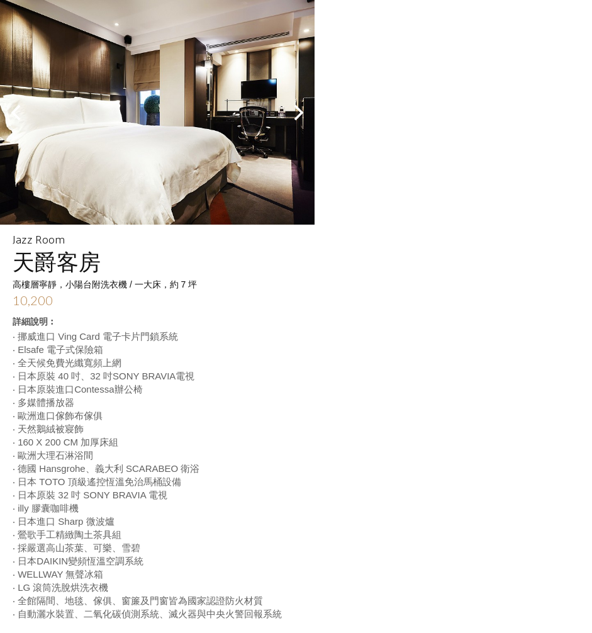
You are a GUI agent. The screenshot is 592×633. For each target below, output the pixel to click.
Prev (16, 113)
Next (298, 113)
